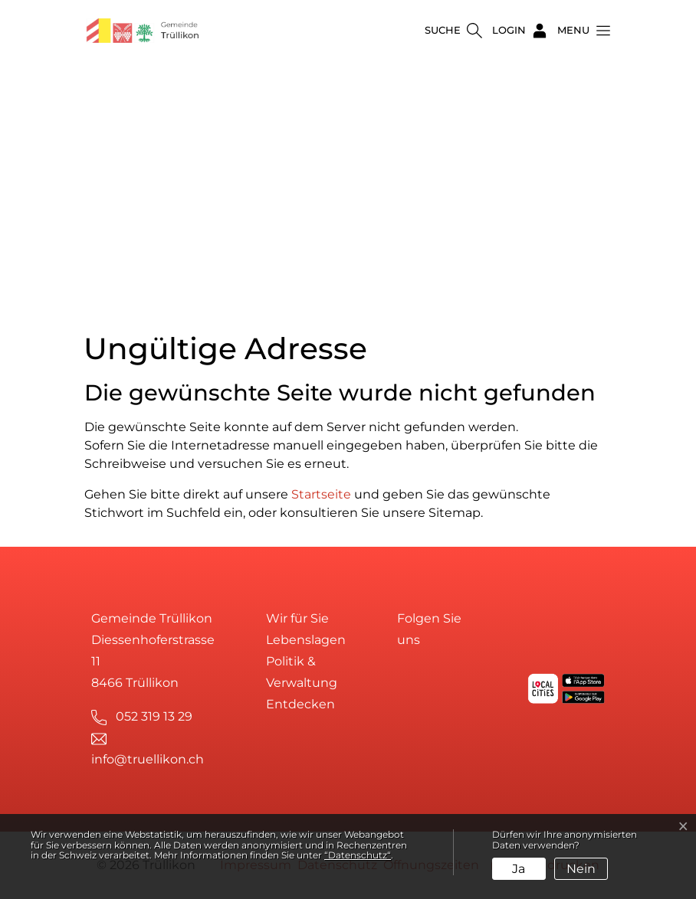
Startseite (321, 494)
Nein (581, 868)
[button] (579, 30)
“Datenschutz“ (357, 855)
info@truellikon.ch (147, 759)
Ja (518, 868)
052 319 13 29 (154, 716)
